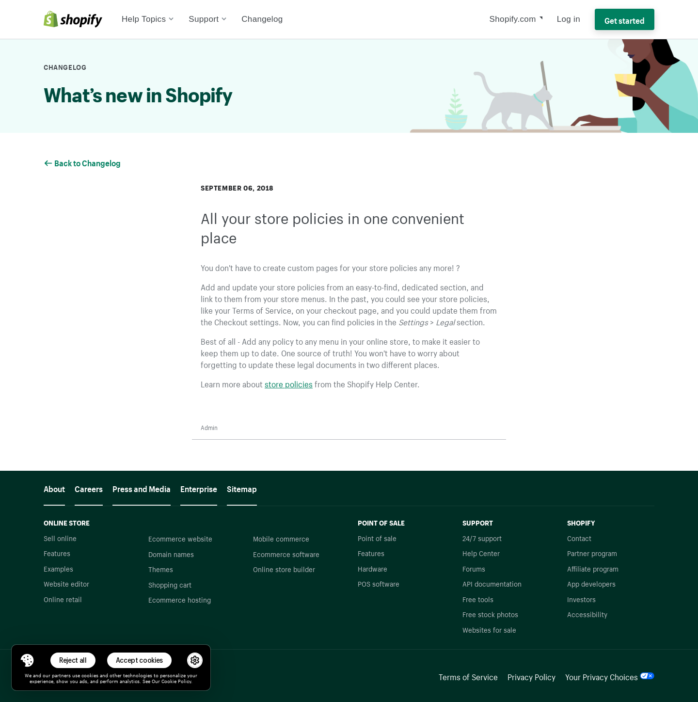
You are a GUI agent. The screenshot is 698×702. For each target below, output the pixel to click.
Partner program (592, 552)
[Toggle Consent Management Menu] (27, 660)
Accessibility (587, 613)
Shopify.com (513, 19)
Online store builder (284, 568)
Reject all (73, 660)
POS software (378, 583)
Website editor (66, 583)
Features (57, 552)
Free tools (477, 598)
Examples (58, 568)
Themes (160, 568)
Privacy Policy (531, 676)
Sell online (60, 537)
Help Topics (148, 19)
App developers (591, 583)
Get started (624, 19)
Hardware (372, 568)
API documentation (492, 583)
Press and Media (141, 487)
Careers (89, 487)
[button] (27, 660)
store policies (289, 383)
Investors (581, 598)
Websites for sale (489, 629)
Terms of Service (468, 676)
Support (208, 19)
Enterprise (198, 487)
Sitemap (242, 487)
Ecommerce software (286, 553)
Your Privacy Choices (609, 676)
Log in (568, 19)
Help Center (481, 552)
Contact (579, 537)
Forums (473, 568)
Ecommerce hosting (179, 599)
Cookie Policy (176, 681)
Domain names (171, 553)
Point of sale (377, 537)
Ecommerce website (180, 538)
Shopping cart (169, 584)
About (54, 487)
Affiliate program (593, 568)
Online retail (63, 598)
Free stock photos (490, 613)
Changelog (262, 19)
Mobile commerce (281, 538)
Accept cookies (139, 660)
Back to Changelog (83, 162)
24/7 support (482, 537)
